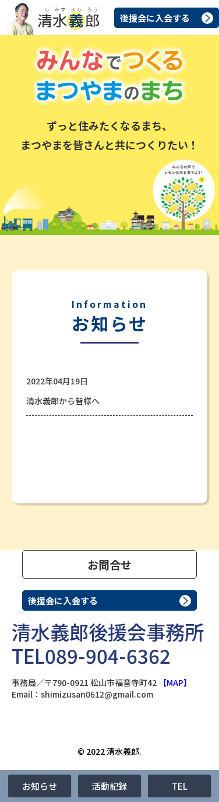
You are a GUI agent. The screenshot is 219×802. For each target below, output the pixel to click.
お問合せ (109, 564)
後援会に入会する (155, 18)
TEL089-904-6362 (91, 656)
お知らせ (39, 786)
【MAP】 (175, 682)
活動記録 (109, 786)
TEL (180, 786)
